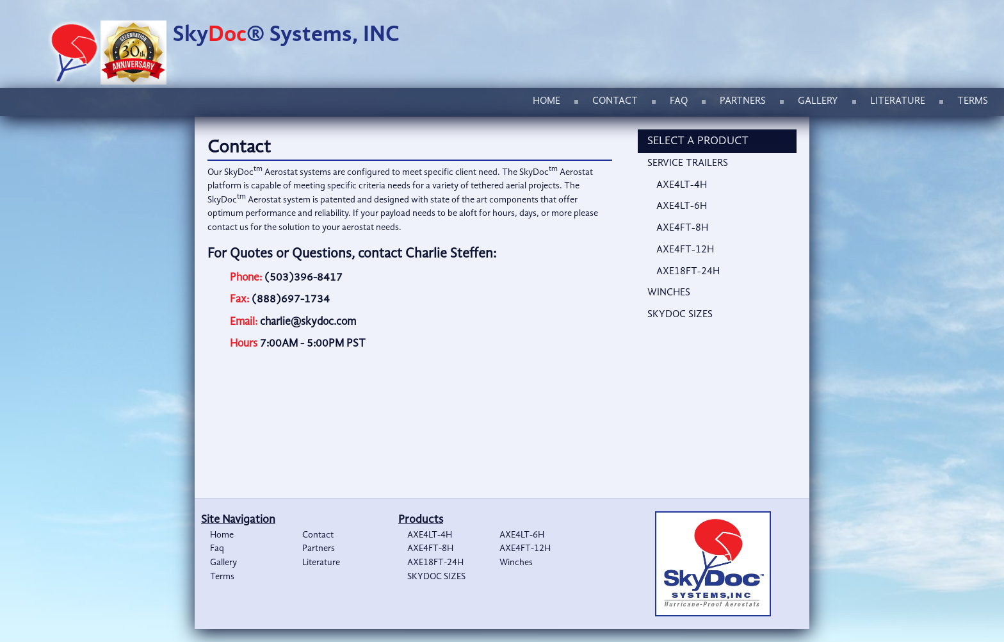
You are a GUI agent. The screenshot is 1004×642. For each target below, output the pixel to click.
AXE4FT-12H (685, 250)
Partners (743, 101)
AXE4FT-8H (682, 228)
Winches (668, 293)
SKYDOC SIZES (680, 314)
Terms (972, 101)
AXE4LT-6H (681, 206)
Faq (679, 101)
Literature (897, 101)
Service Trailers (687, 163)
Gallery (818, 101)
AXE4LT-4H (681, 185)
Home (546, 101)
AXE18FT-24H (688, 272)
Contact (615, 101)
